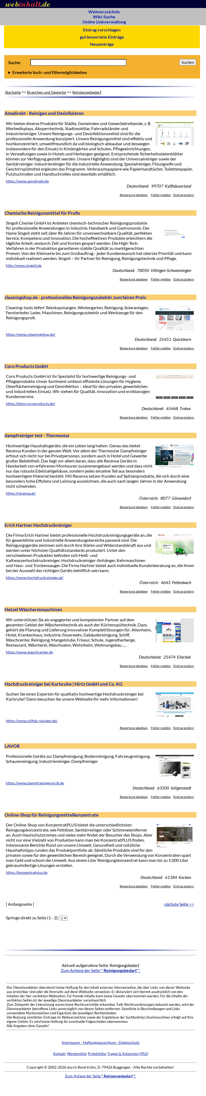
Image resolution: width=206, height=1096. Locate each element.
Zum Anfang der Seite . (100, 970)
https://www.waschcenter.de (29, 652)
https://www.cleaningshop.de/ (30, 334)
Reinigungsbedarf (86, 92)
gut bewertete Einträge (102, 36)
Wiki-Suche (104, 16)
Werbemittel (76, 1054)
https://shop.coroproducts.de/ (30, 404)
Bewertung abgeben (134, 195)
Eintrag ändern (183, 195)
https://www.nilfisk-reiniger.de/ (31, 721)
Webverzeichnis (104, 11)
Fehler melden (161, 195)
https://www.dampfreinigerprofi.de (35, 783)
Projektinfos (97, 1054)
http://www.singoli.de (24, 265)
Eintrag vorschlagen (101, 29)
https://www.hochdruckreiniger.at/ (34, 578)
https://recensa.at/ (21, 493)
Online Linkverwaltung (104, 21)
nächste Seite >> (179, 904)
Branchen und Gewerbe (46, 92)
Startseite (13, 92)
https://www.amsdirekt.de (27, 181)
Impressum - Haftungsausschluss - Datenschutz (100, 1042)
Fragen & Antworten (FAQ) (128, 1054)
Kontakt (59, 1054)
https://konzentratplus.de (26, 872)
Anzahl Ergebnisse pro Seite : (102, 72)
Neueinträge (102, 44)
